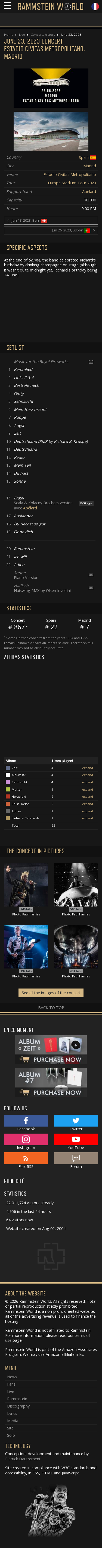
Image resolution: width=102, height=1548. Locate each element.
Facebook (26, 1123)
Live (22, 34)
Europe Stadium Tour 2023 (72, 182)
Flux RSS (26, 1160)
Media (12, 1420)
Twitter (76, 1123)
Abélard (89, 191)
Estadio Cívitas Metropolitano (70, 174)
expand (87, 768)
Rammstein (17, 1398)
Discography (18, 1406)
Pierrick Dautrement (23, 1458)
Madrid (89, 165)
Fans (11, 1384)
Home (8, 34)
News (12, 1376)
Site (10, 1428)
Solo (11, 1435)
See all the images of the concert (51, 992)
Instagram (26, 1142)
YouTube (76, 1142)
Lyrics (12, 1413)
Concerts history (43, 34)
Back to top (51, 1007)
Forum (76, 1160)
